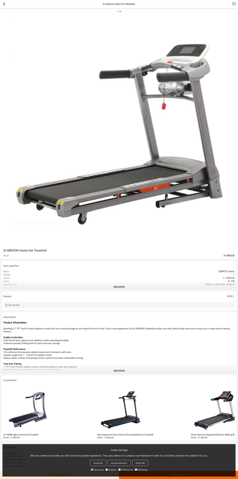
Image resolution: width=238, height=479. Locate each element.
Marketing (141, 469)
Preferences (125, 469)
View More (119, 287)
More (230, 296)
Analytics (111, 469)
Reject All (140, 463)
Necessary (97, 469)
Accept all (98, 463)
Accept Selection (119, 463)
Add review (14, 305)
